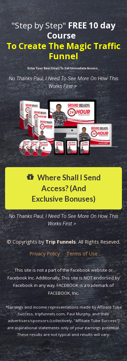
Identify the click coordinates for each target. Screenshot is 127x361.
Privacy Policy (44, 253)
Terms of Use (82, 253)
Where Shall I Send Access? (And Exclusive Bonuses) (63, 188)
